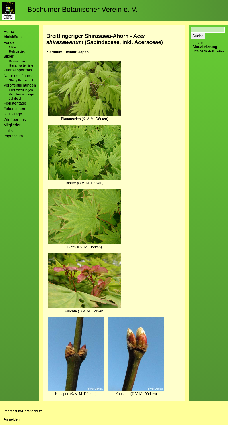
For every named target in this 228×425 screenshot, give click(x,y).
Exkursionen (14, 109)
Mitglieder (12, 125)
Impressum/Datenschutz (23, 411)
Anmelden (12, 419)
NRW (12, 47)
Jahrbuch (15, 98)
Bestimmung (18, 61)
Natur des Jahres (18, 75)
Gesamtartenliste (21, 65)
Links (8, 130)
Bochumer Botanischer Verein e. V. (82, 9)
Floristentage (15, 103)
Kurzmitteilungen (21, 90)
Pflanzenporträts (18, 70)
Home (9, 31)
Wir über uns (15, 119)
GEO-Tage (13, 114)
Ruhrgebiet (16, 51)
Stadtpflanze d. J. (21, 80)
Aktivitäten (13, 37)
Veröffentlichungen (22, 94)
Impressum (13, 136)
